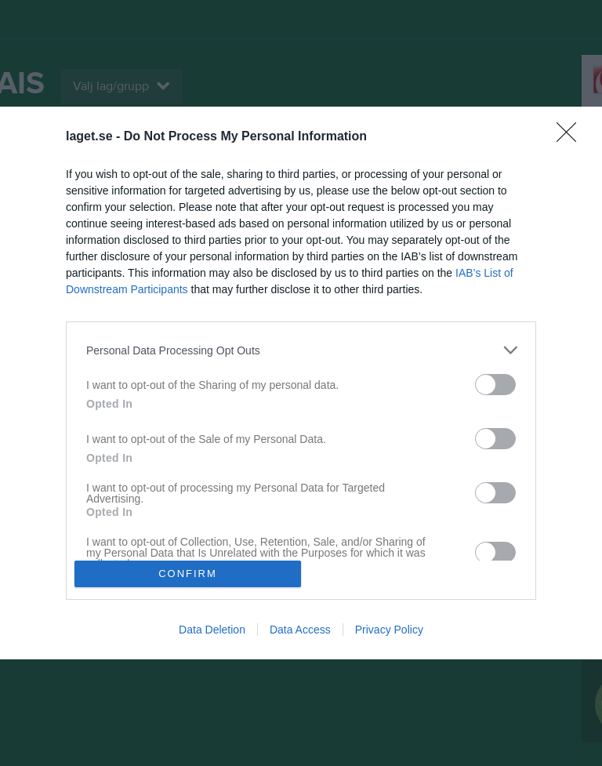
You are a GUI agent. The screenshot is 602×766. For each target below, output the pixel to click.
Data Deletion (212, 629)
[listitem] (301, 350)
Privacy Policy (389, 629)
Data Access (300, 629)
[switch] (495, 384)
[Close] (571, 137)
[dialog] (301, 383)
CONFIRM (187, 573)
